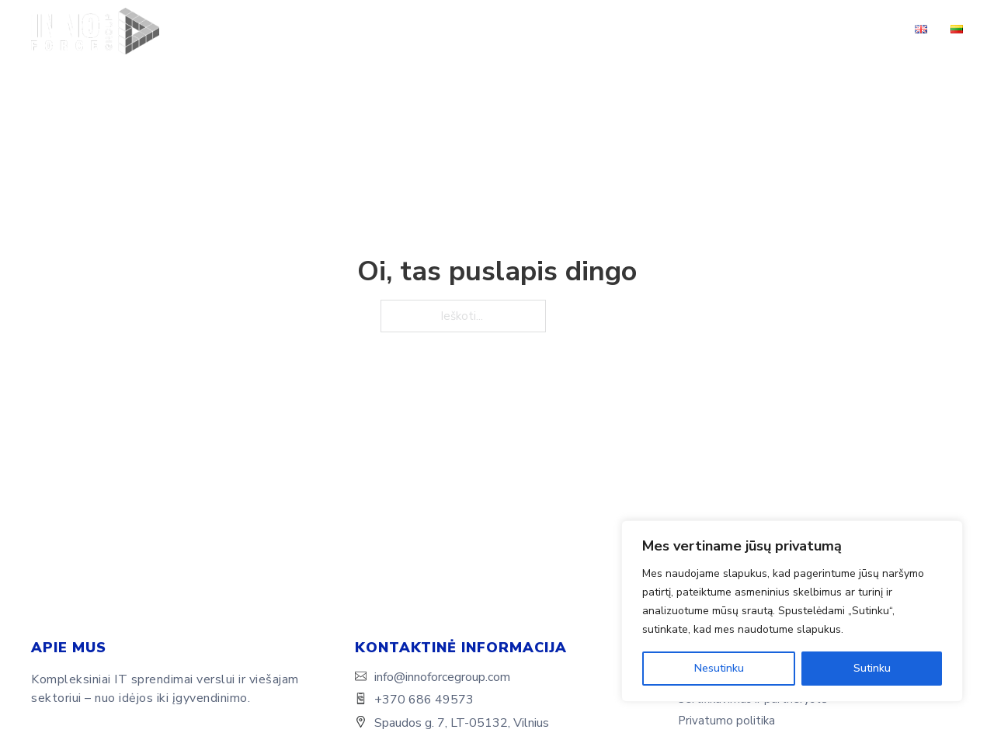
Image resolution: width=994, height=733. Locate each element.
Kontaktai (866, 30)
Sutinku (872, 668)
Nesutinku (719, 668)
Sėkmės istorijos (610, 30)
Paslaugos (423, 30)
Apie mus (351, 30)
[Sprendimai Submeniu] (540, 31)
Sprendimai (499, 30)
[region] (792, 611)
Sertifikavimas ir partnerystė (746, 30)
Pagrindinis (277, 30)
